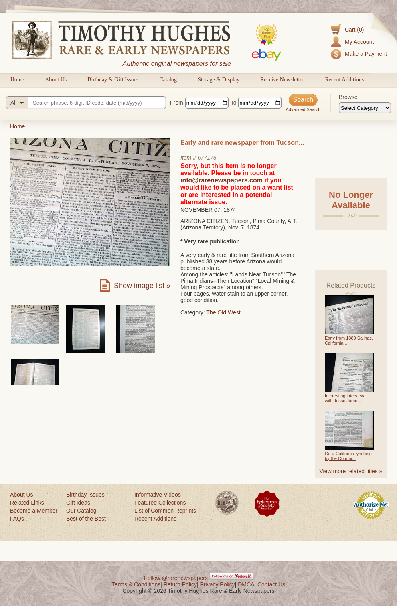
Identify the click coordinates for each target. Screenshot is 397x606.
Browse (348, 97)
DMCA (246, 584)
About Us (56, 80)
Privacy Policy (217, 584)
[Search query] (86, 102)
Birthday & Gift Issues (112, 80)
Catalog (168, 80)
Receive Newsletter (282, 80)
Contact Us (271, 584)
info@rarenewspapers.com (221, 180)
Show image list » (142, 286)
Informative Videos (157, 494)
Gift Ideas (78, 502)
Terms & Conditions (136, 584)
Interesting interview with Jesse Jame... (344, 398)
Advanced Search (303, 109)
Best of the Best (86, 518)
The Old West (223, 312)
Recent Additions (344, 80)
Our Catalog (81, 510)
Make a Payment (366, 54)
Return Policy (180, 584)
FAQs (17, 518)
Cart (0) (354, 29)
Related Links (27, 502)
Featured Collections (160, 502)
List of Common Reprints (165, 510)
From (176, 102)
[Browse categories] (365, 107)
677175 (207, 157)
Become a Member (33, 510)
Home (17, 80)
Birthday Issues (85, 494)
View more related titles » (351, 471)
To (234, 102)
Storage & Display (218, 80)
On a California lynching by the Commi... (348, 456)
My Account (359, 42)
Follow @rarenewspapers (176, 578)
